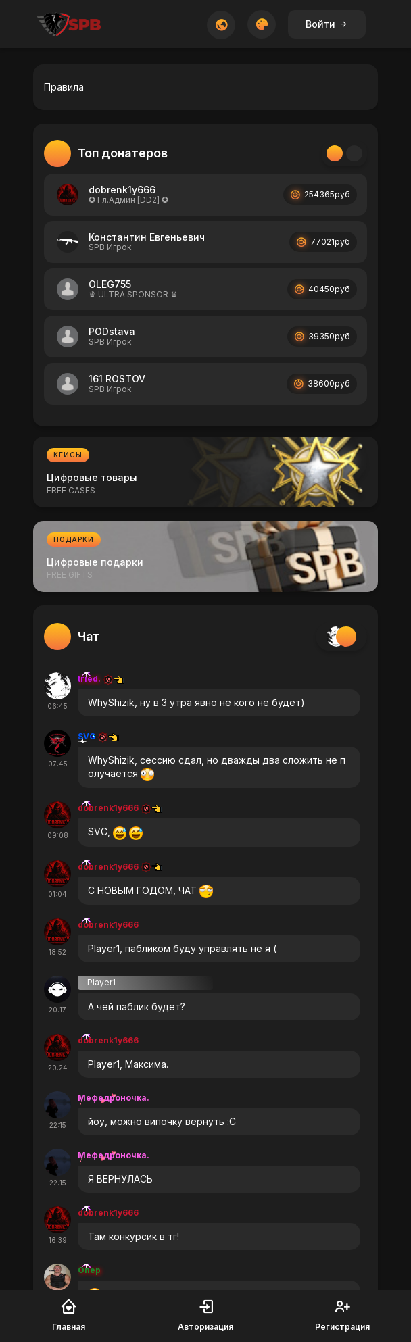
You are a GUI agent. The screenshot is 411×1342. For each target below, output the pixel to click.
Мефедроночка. (113, 1098)
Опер (89, 1270)
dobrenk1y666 (120, 808)
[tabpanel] (205, 292)
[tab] (335, 153)
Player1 (101, 982)
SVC (98, 736)
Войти (327, 24)
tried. (101, 679)
